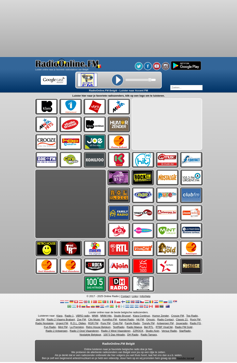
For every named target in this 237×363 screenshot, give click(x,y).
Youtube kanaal (185, 358)
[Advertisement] (118, 29)
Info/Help (145, 296)
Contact (125, 296)
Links (135, 296)
